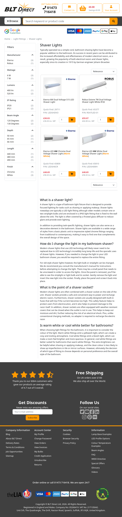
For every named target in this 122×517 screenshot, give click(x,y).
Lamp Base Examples (102, 434)
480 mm (11, 156)
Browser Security (71, 438)
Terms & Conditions (15, 447)
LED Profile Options (101, 438)
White (10, 175)
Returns (38, 464)
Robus (10, 63)
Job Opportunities (14, 451)
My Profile (39, 434)
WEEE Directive (99, 458)
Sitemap (10, 455)
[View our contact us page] (69, 8)
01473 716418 (50, 9)
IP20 (9, 105)
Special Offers (98, 463)
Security (67, 430)
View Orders (40, 443)
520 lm (10, 93)
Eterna (10, 60)
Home (7, 38)
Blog (8, 434)
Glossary (96, 467)
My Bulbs (38, 451)
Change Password (42, 438)
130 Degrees (13, 123)
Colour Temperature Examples (101, 444)
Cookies (66, 434)
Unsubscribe (40, 460)
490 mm (11, 159)
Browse (12, 21)
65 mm (10, 138)
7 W (9, 78)
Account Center (42, 430)
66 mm (10, 141)
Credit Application (42, 455)
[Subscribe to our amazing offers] (33, 411)
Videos (95, 471)
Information (98, 430)
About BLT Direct (14, 438)
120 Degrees (13, 120)
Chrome (11, 171)
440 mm (11, 153)
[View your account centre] (111, 8)
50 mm (10, 135)
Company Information (18, 430)
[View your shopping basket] (89, 8)
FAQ (93, 454)
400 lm (10, 90)
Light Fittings (19, 38)
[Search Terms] (66, 21)
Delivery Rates (12, 443)
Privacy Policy (69, 443)
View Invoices (40, 447)
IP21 (9, 108)
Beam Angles (98, 450)
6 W (9, 75)
